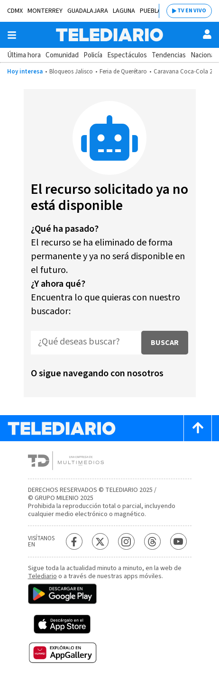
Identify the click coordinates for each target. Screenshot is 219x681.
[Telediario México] (109, 35)
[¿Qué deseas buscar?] (86, 342)
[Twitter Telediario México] (100, 541)
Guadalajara (87, 11)
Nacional (203, 55)
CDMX (15, 11)
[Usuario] (207, 34)
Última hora (24, 55)
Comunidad (62, 55)
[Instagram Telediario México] (126, 541)
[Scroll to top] (197, 428)
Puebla (150, 11)
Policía (92, 55)
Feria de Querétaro (123, 71)
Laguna (124, 11)
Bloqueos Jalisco (71, 71)
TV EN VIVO (191, 11)
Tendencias (169, 55)
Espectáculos (127, 55)
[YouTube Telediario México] (178, 541)
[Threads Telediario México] (152, 541)
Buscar (165, 342)
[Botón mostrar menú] (12, 35)
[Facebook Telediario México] (74, 541)
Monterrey (45, 11)
